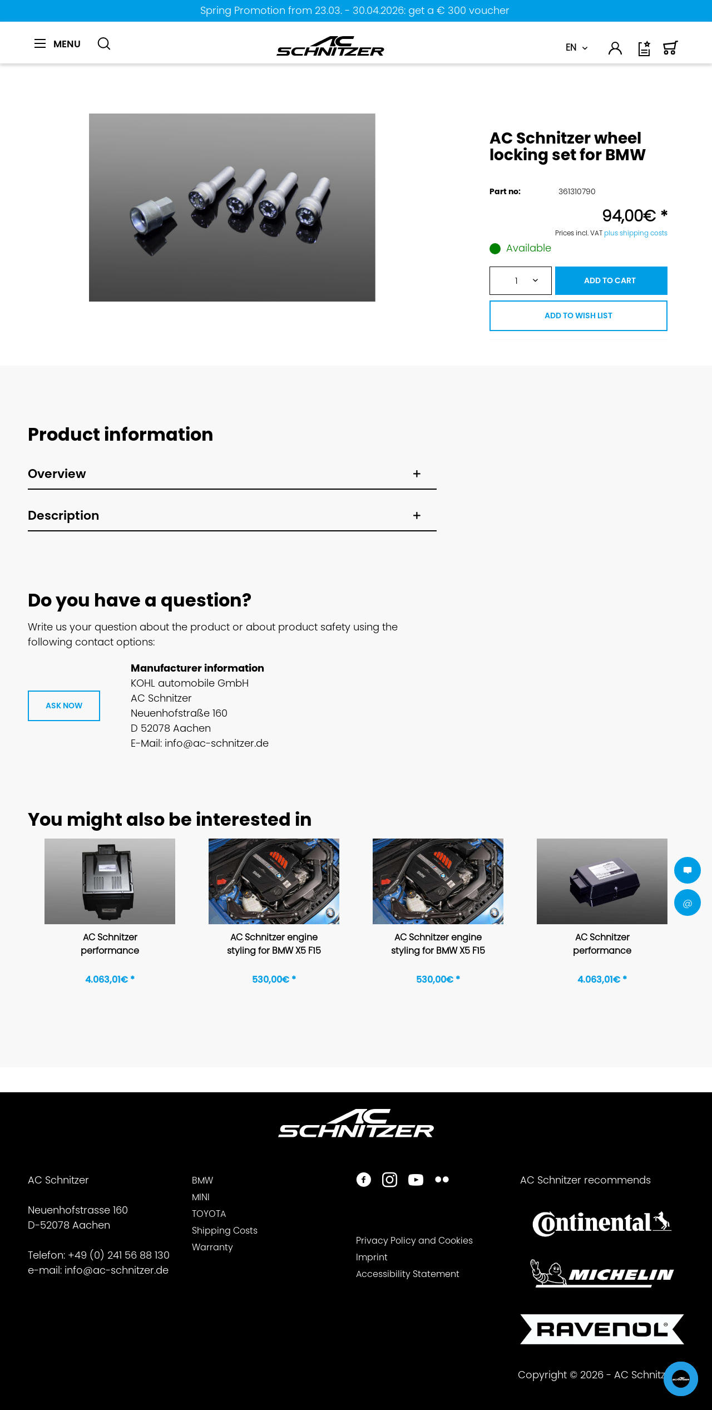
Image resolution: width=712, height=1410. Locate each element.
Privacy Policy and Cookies (414, 1240)
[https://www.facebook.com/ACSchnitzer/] (363, 1181)
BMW (202, 1180)
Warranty (212, 1247)
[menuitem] (61, 50)
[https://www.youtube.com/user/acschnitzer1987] (415, 1181)
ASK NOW (64, 705)
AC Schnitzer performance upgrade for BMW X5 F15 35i (110, 945)
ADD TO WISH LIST (578, 315)
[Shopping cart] (671, 53)
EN (571, 47)
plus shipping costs (636, 233)
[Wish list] (645, 53)
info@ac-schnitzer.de (117, 1270)
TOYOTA (209, 1213)
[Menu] (57, 44)
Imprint (372, 1257)
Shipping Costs (225, 1230)
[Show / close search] (104, 44)
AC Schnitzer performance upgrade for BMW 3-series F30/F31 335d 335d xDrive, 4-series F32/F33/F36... (602, 945)
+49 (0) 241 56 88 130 (119, 1255)
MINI (201, 1197)
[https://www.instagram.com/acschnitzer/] (389, 1181)
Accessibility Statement (407, 1274)
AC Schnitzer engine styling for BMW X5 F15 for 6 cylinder (274, 945)
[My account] (615, 50)
